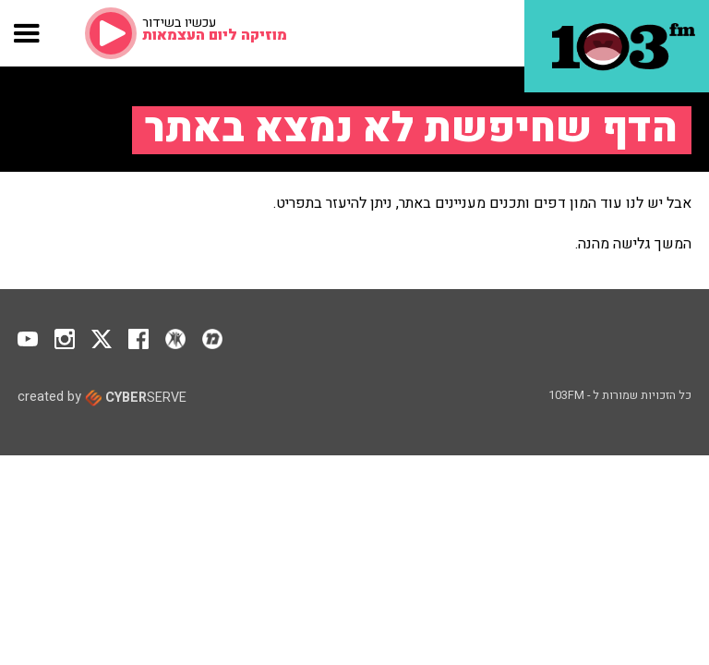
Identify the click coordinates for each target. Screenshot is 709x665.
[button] (27, 33)
